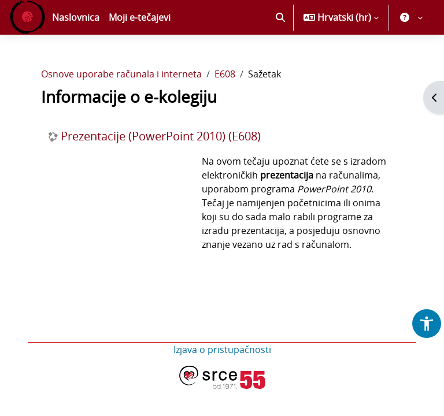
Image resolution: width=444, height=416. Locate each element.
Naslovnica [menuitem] (75, 17)
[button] (280, 17)
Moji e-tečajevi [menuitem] (140, 17)
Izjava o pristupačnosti (222, 349)
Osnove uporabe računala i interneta (121, 74)
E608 (224, 74)
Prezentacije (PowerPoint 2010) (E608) (161, 136)
